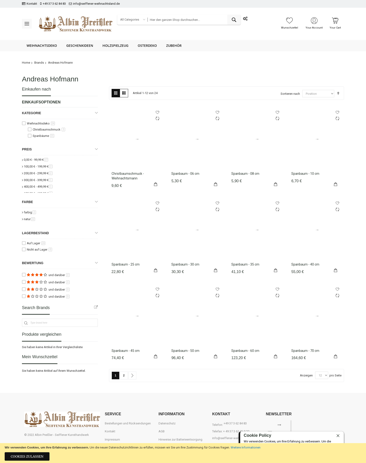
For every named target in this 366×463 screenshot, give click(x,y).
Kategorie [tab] (31, 113)
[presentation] (321, 427)
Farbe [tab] (27, 202)
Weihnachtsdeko (41, 123)
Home (26, 62)
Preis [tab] (27, 149)
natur (29, 219)
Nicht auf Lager (39, 249)
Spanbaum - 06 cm (185, 173)
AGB (161, 431)
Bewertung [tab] (32, 263)
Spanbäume (43, 136)
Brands (39, 62)
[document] (183, 453)
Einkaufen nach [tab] (36, 89)
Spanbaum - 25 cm (126, 264)
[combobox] (194, 20)
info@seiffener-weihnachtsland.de (96, 3)
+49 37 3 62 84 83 (54, 3)
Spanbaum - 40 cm (305, 264)
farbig (30, 212)
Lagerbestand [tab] (35, 233)
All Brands (96, 307)
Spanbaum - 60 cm (245, 351)
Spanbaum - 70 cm (305, 351)
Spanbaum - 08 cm (245, 173)
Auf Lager (36, 243)
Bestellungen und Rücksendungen (128, 423)
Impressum (112, 439)
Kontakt (32, 3)
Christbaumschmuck (49, 129)
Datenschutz (167, 423)
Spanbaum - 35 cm (245, 264)
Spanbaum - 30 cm (185, 264)
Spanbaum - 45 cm (126, 351)
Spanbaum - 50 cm (185, 351)
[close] (337, 435)
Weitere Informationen (245, 447)
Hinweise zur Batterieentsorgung (180, 439)
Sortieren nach (290, 93)
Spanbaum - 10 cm (305, 173)
